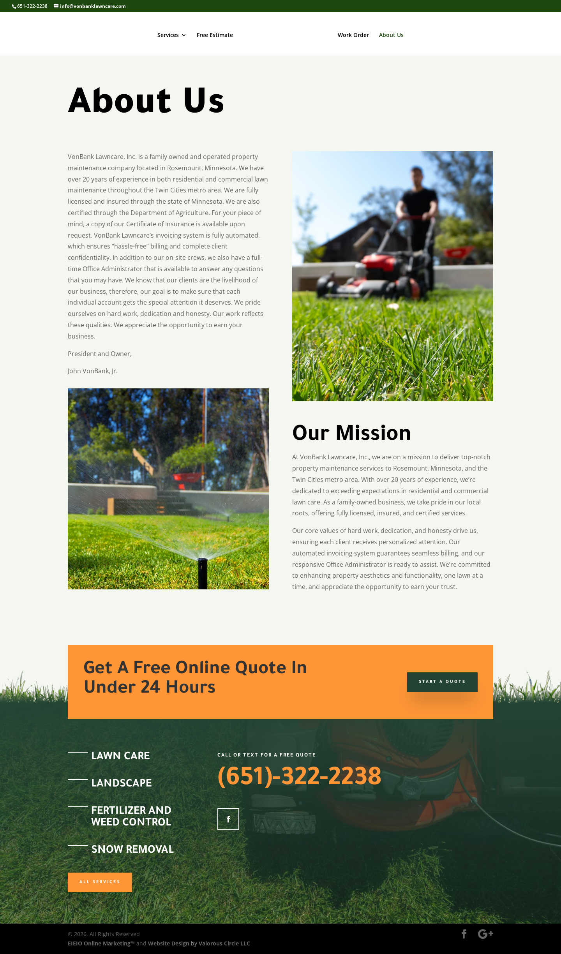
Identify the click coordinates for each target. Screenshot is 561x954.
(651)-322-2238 (299, 780)
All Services (99, 882)
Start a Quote (442, 682)
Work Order (353, 35)
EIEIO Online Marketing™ (102, 943)
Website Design (168, 943)
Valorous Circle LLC (224, 943)
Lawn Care (120, 758)
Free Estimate (215, 35)
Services (168, 35)
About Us (391, 35)
